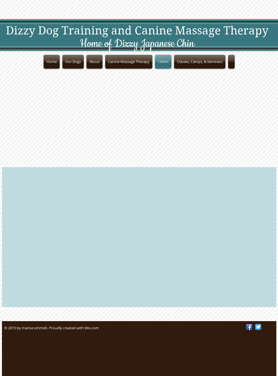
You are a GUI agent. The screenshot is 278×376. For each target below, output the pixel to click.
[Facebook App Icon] (249, 327)
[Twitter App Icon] (258, 327)
